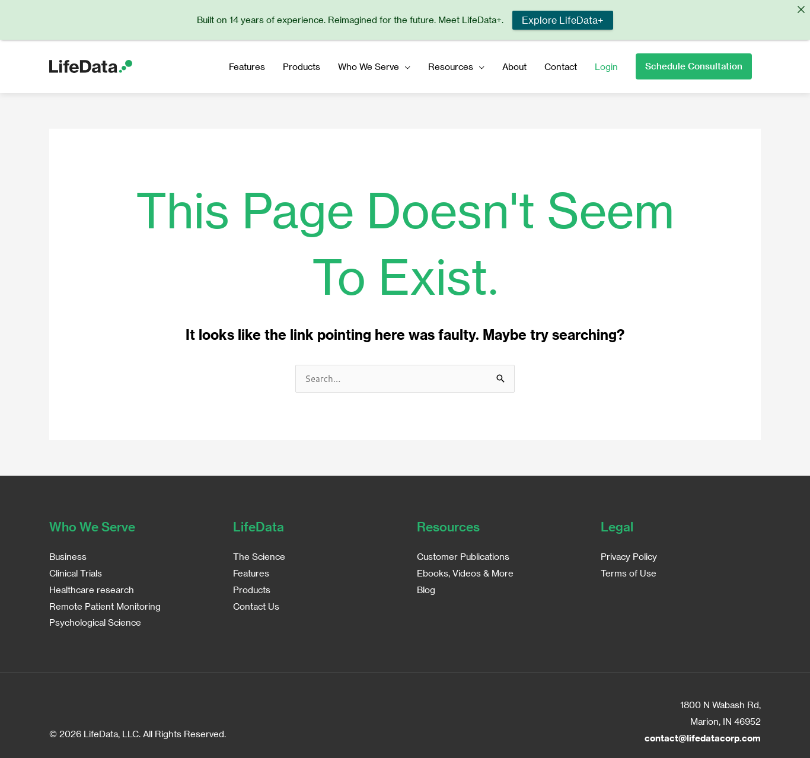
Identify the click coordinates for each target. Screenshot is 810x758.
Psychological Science (95, 621)
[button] (694, 65)
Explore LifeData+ (563, 20)
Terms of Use (628, 571)
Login (606, 64)
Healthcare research (91, 587)
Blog (426, 587)
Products (301, 64)
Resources (450, 64)
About (514, 64)
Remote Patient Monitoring (105, 604)
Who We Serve (368, 64)
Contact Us (256, 604)
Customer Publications (463, 554)
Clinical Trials (75, 571)
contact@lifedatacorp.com (703, 736)
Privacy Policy (629, 554)
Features (247, 64)
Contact (560, 64)
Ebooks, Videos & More (465, 571)
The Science (259, 554)
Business (68, 554)
